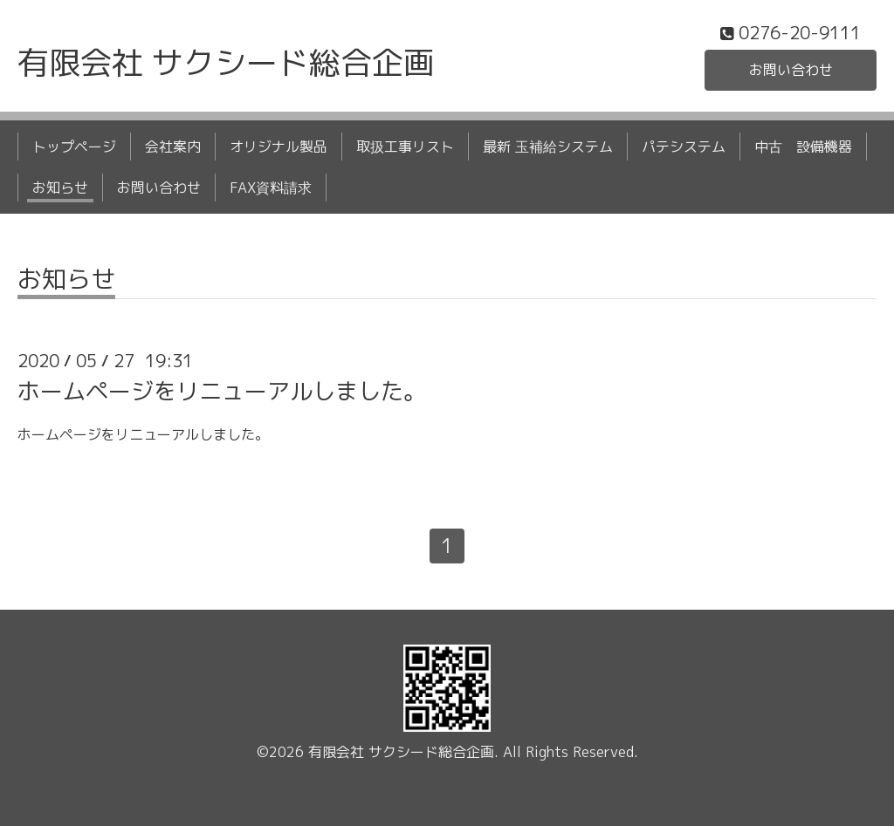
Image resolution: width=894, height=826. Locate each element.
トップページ (74, 146)
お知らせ (60, 187)
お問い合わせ (791, 69)
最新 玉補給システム (548, 146)
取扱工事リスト (405, 146)
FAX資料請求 (271, 187)
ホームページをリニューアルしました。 (221, 390)
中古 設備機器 (803, 146)
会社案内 (173, 146)
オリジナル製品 (278, 146)
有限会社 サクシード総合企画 (226, 62)
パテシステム (684, 146)
